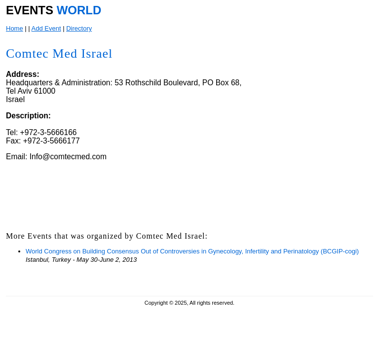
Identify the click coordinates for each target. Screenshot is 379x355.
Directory (79, 28)
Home (14, 28)
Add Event (46, 28)
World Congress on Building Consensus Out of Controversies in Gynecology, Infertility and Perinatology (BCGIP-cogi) (192, 251)
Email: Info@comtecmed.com (56, 156)
